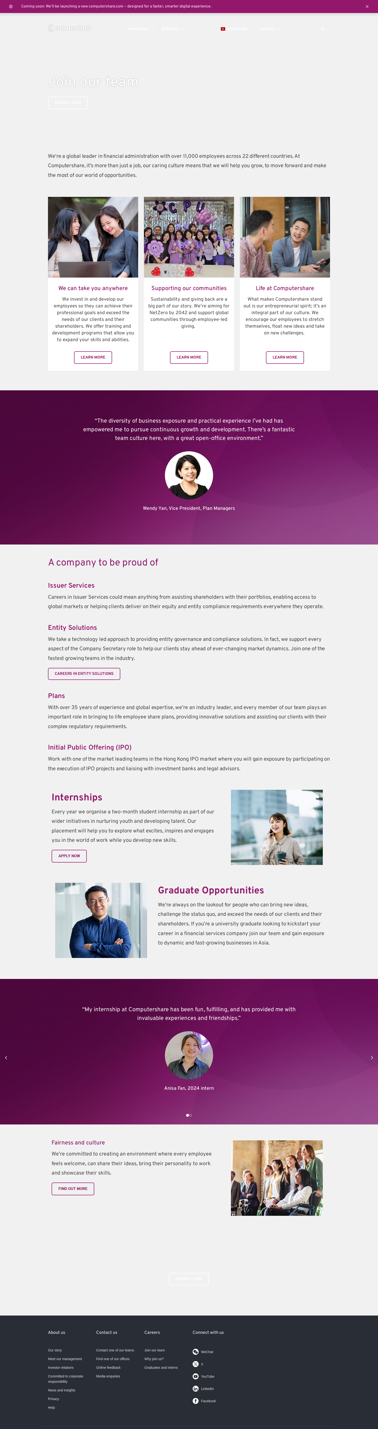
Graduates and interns (161, 1367)
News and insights (61, 1390)
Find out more (73, 1188)
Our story (55, 1350)
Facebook (204, 1400)
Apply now (69, 856)
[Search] (322, 29)
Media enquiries (108, 1376)
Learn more (93, 357)
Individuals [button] (142, 29)
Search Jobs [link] (68, 102)
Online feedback (108, 1367)
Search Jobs (189, 1279)
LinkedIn (203, 1387)
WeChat (203, 1351)
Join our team (154, 1350)
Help (51, 1407)
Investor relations (61, 1367)
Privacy (53, 1399)
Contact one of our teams (115, 1350)
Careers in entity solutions (84, 673)
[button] (6, 1058)
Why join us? (154, 1359)
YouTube (203, 1375)
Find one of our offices (112, 1359)
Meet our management (65, 1359)
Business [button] (175, 29)
